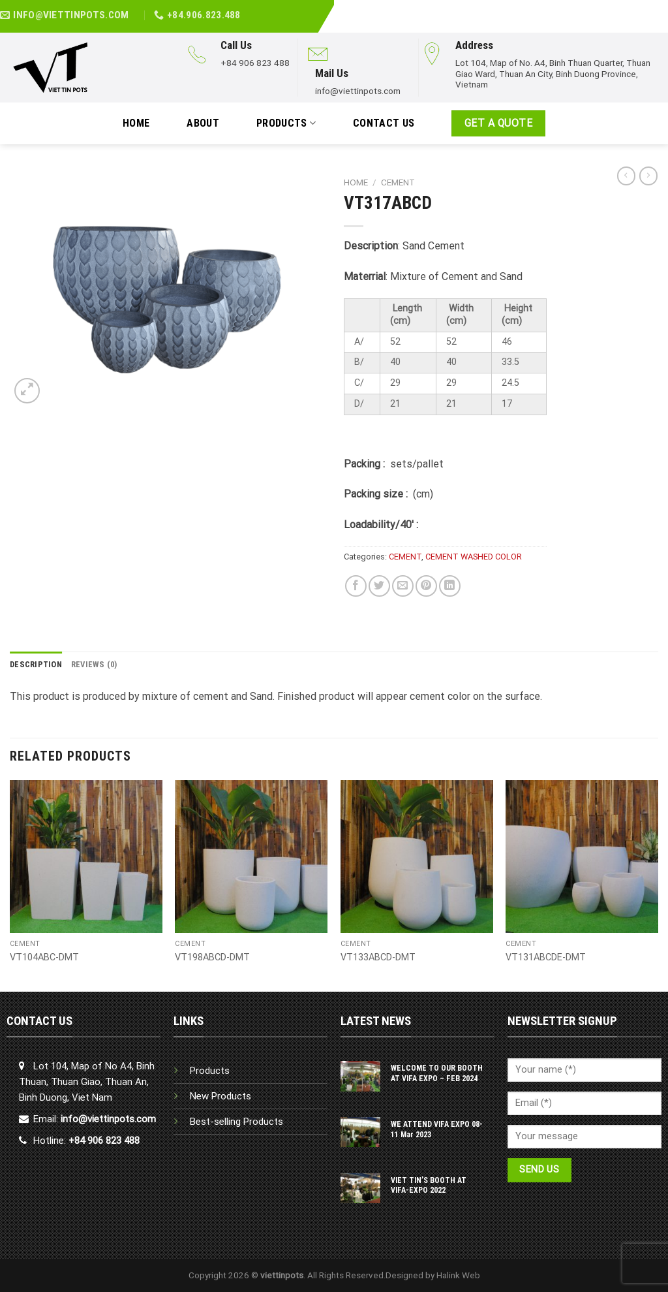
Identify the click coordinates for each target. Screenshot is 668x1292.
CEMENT (398, 182)
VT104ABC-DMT (44, 957)
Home (356, 182)
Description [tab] (36, 664)
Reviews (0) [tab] (94, 664)
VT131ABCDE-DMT (546, 957)
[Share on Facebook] (356, 586)
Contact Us (383, 123)
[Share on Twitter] (379, 586)
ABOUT (203, 123)
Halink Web (458, 1275)
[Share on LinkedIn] (450, 586)
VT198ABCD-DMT (212, 957)
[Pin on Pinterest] (426, 586)
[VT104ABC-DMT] (86, 856)
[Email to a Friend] (403, 586)
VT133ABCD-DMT (378, 957)
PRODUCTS (286, 123)
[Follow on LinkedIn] (646, 9)
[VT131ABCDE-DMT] (582, 856)
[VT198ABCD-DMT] (251, 856)
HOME (136, 123)
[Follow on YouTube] (660, 9)
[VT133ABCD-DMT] (417, 856)
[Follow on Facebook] (632, 9)
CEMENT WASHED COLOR (473, 556)
